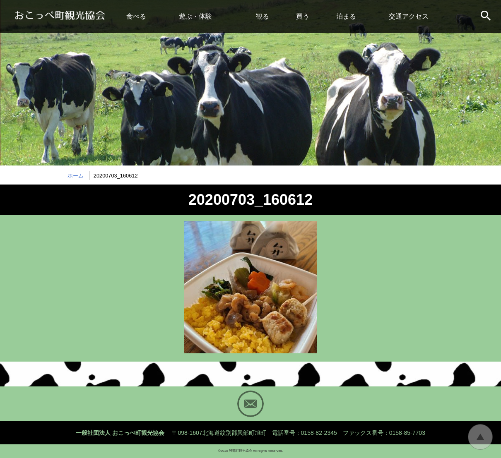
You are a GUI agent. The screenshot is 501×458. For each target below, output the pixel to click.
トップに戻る (480, 437)
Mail (250, 404)
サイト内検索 (486, 16)
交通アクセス (409, 16)
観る (262, 16)
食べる (136, 16)
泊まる (346, 16)
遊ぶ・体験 (195, 16)
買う (302, 16)
